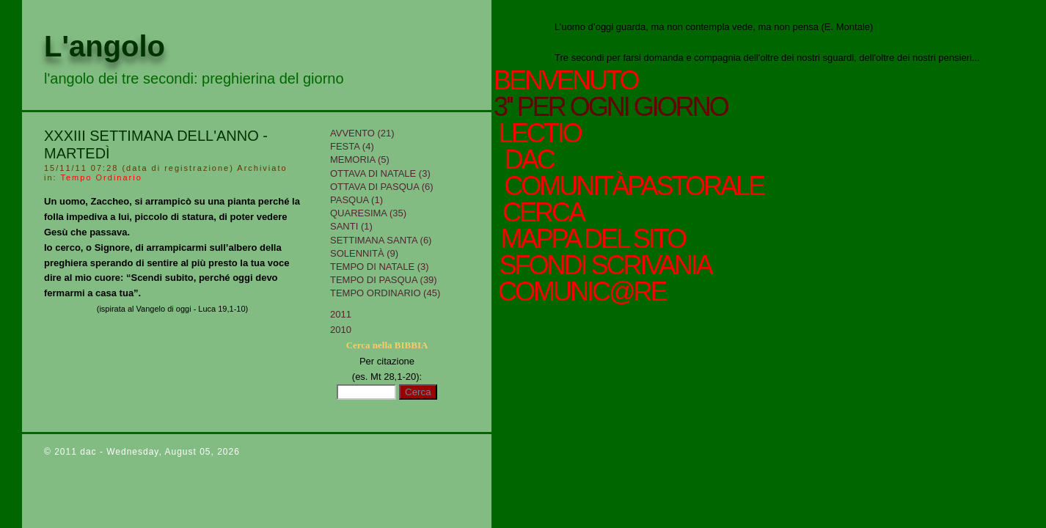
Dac (529, 160)
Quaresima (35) (368, 213)
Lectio (543, 133)
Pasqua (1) (356, 199)
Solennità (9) (364, 253)
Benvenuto (565, 80)
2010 (340, 329)
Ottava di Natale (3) (380, 173)
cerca (540, 212)
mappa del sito (590, 239)
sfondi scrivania (603, 265)
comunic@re (580, 292)
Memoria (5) (359, 159)
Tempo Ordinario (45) (385, 292)
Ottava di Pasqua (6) (382, 186)
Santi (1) (351, 226)
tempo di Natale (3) (379, 266)
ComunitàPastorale (631, 186)
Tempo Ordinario (101, 177)
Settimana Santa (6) (380, 240)
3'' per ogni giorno (611, 107)
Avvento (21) (362, 133)
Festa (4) (352, 146)
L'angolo (104, 46)
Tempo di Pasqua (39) (383, 279)
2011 (340, 314)
